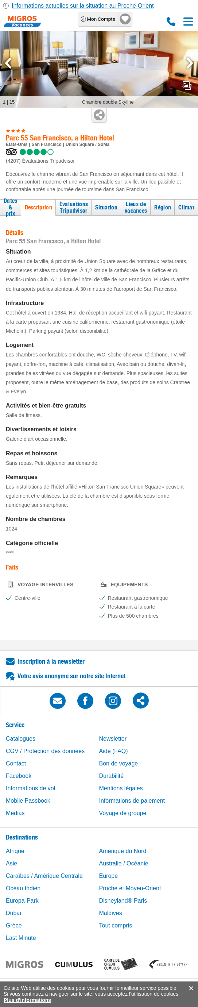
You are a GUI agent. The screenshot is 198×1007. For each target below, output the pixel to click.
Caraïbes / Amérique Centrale (44, 876)
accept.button (190, 988)
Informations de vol (30, 788)
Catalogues (20, 739)
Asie (11, 863)
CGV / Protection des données (45, 751)
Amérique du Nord (123, 851)
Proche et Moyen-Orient (130, 888)
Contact (16, 763)
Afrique (15, 851)
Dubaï (14, 913)
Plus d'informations (27, 1000)
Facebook (18, 776)
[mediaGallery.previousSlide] (8, 63)
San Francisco (47, 144)
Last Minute (21, 938)
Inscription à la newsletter (51, 661)
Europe (108, 876)
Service (15, 725)
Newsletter (113, 739)
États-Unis (16, 144)
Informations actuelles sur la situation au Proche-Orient (83, 6)
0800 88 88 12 (171, 21)
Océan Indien (23, 888)
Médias (15, 813)
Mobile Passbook (28, 801)
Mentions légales (121, 788)
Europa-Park (22, 901)
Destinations (22, 837)
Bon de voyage (118, 763)
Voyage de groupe (123, 813)
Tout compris (115, 925)
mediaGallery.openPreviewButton (187, 85)
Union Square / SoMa (87, 144)
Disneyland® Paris (123, 901)
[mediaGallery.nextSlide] (190, 63)
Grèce (14, 925)
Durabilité (111, 776)
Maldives (110, 913)
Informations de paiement (132, 801)
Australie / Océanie (123, 863)
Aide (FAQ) (113, 751)
